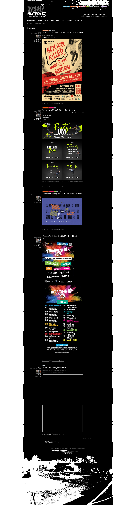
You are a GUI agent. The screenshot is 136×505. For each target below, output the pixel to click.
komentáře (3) (46, 103)
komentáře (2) (46, 361)
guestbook (69, 20)
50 (58, 442)
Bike (54, 191)
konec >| (89, 438)
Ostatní (50, 30)
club (63, 20)
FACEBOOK (78, 20)
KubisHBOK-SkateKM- (35, 33)
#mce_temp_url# (51, 37)
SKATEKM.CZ (53, 30)
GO (105, 2)
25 (56, 442)
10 (59, 441)
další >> (85, 438)
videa (57, 20)
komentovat (55, 103)
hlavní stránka (31, 20)
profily (46, 20)
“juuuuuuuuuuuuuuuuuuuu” (95, 14)
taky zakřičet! (104, 16)
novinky (39, 20)
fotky (52, 20)
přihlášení (30, 23)
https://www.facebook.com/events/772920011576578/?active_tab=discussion (62, 181)
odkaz (62, 103)
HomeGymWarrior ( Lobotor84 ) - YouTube (54, 370)
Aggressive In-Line (45, 30)
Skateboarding (51, 107)
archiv (100, 16)
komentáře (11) (47, 187)
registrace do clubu (40, 23)
